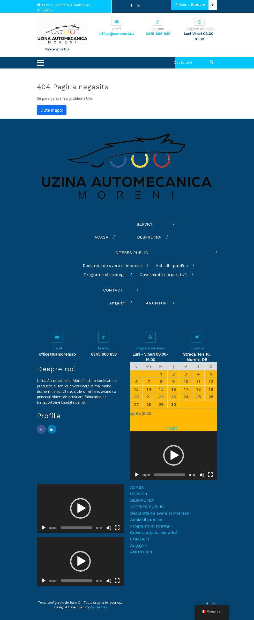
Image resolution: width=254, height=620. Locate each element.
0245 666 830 (158, 34)
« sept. (172, 428)
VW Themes (98, 607)
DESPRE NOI (149, 237)
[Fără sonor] (202, 474)
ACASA (101, 237)
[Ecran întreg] (210, 474)
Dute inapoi (51, 110)
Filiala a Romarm (196, 5)
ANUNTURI (157, 303)
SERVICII (145, 224)
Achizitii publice (172, 265)
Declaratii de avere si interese (112, 265)
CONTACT (113, 290)
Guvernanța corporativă (163, 274)
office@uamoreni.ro (116, 34)
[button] (96, 62)
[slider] (169, 474)
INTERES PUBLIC (131, 252)
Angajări (117, 303)
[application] (173, 455)
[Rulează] (136, 474)
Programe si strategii (104, 274)
